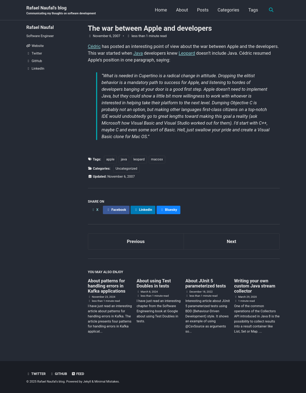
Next (231, 241)
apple (110, 159)
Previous (136, 241)
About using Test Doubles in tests (154, 283)
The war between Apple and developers (150, 28)
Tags (253, 9)
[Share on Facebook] (116, 210)
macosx (157, 159)
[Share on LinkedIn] (143, 210)
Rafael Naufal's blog (61, 10)
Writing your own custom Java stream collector (254, 286)
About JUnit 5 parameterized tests (205, 283)
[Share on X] (95, 210)
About (182, 9)
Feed (77, 374)
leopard (138, 159)
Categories (228, 9)
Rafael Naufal (40, 27)
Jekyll (87, 381)
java (124, 159)
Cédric (94, 46)
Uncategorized (126, 168)
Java (138, 53)
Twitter (36, 374)
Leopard (187, 53)
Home (161, 9)
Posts (202, 9)
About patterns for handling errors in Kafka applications (106, 286)
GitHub (58, 374)
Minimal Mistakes (106, 381)
